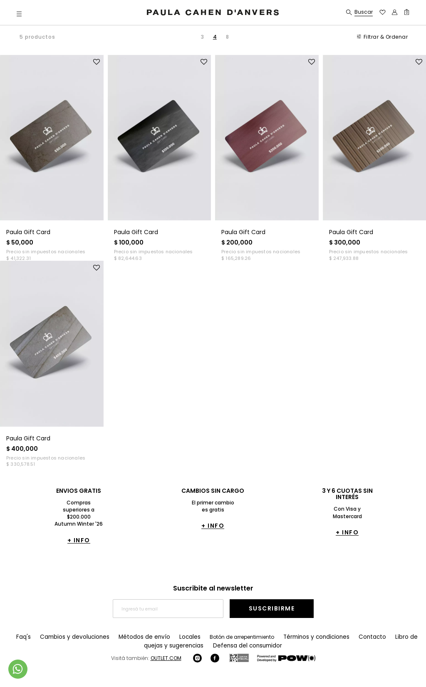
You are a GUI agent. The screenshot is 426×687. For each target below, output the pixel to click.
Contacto (352, 636)
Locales (177, 636)
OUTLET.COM (166, 657)
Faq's (24, 636)
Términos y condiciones (300, 636)
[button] (19, 13)
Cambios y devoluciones (72, 636)
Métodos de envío (136, 636)
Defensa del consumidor (233, 645)
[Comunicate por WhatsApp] (17, 669)
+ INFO (78, 540)
